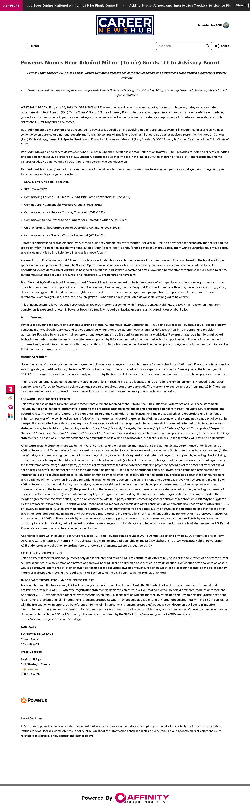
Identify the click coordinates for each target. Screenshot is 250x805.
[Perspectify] (10, 398)
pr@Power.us (29, 669)
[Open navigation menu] (30, 46)
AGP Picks (11, 5)
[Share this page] (222, 46)
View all (241, 5)
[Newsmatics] (10, 415)
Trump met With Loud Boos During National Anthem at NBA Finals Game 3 (62, 5)
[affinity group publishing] (10, 406)
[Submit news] (10, 389)
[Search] (179, 46)
